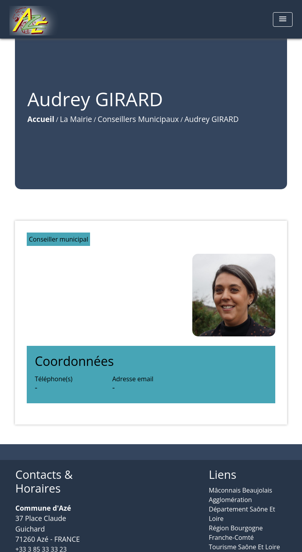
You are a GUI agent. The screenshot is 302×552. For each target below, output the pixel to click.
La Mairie (76, 119)
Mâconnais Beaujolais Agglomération (240, 495)
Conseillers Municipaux (138, 119)
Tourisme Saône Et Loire (244, 547)
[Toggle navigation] (283, 19)
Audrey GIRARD (211, 119)
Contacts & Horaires (44, 481)
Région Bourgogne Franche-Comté (236, 533)
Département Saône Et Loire (242, 514)
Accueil (40, 119)
